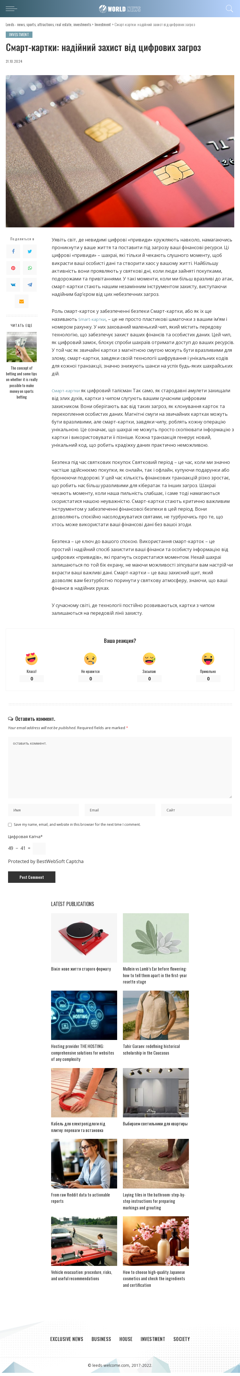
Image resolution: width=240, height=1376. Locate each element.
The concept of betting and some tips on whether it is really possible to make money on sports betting (21, 382)
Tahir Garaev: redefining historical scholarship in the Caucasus (151, 1052)
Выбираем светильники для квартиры (155, 1126)
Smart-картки (93, 319)
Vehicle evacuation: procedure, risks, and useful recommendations (81, 1278)
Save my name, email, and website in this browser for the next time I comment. (77, 827)
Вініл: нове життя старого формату (81, 971)
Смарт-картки (68, 391)
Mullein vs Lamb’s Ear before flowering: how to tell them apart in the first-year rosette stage (155, 977)
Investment (19, 35)
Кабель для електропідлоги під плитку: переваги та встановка (78, 1129)
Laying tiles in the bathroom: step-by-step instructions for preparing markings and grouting (154, 1203)
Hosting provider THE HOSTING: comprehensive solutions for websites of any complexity (82, 1055)
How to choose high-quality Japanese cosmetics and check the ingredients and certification (154, 1281)
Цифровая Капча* (25, 839)
